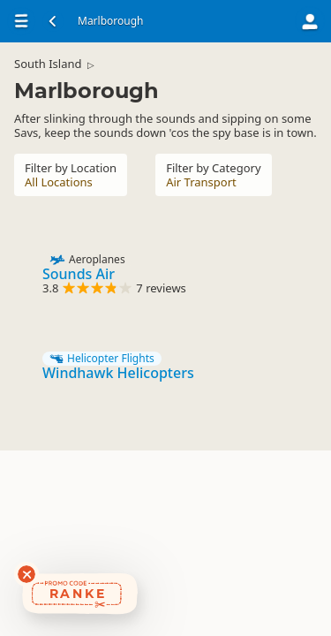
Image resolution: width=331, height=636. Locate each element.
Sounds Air (78, 274)
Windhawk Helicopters (118, 372)
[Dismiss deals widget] (26, 574)
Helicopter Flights (101, 359)
